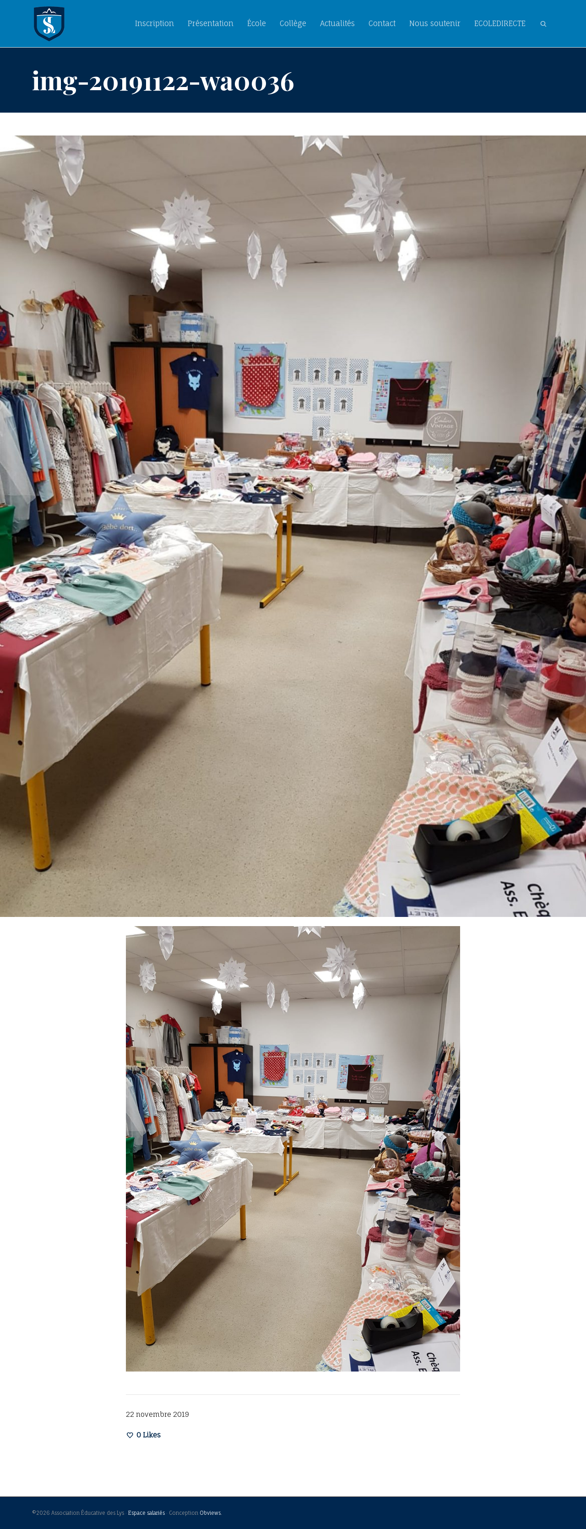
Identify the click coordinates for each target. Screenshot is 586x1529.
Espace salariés (146, 1513)
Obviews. (211, 1513)
